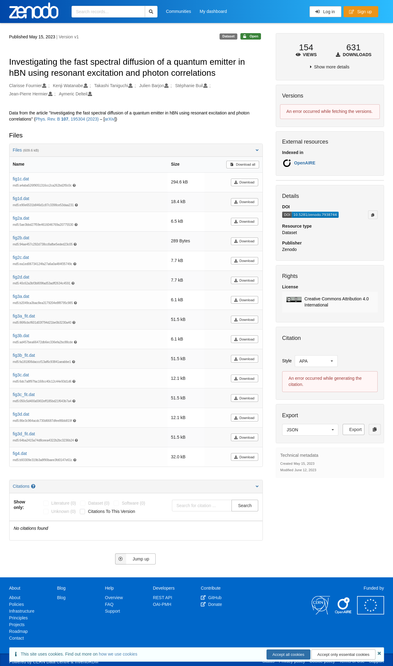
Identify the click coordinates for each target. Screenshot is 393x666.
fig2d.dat (21, 277)
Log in (325, 11)
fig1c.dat (21, 178)
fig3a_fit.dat (24, 316)
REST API (162, 597)
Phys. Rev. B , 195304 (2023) (67, 119)
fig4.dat (20, 453)
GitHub (211, 597)
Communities (178, 11)
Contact (16, 638)
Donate (211, 604)
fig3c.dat (21, 374)
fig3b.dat (21, 335)
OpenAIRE (304, 162)
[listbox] (316, 361)
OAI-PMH (162, 604)
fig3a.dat (21, 296)
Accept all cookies (288, 654)
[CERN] (321, 612)
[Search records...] (108, 11)
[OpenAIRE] (343, 612)
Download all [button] (242, 164)
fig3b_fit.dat (24, 355)
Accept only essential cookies (343, 654)
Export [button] (355, 429)
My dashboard (213, 11)
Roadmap (18, 631)
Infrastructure (21, 611)
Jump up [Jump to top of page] (132, 558)
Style (287, 360)
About (15, 597)
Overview (114, 597)
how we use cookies (118, 654)
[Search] (151, 11)
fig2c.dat (21, 257)
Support (112, 611)
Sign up (360, 11)
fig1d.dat (21, 198)
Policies (16, 604)
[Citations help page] (34, 486)
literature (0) (63, 503)
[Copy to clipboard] (372, 214)
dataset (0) (98, 503)
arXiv (110, 119)
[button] (330, 302)
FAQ (109, 604)
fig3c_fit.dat (24, 394)
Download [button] (244, 182)
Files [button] (136, 150)
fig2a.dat (21, 218)
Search (244, 505)
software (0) (133, 503)
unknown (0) (63, 511)
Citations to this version (111, 511)
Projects (17, 624)
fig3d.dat (21, 414)
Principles (18, 617)
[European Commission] (370, 612)
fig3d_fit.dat (24, 433)
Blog (61, 597)
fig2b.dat (21, 237)
